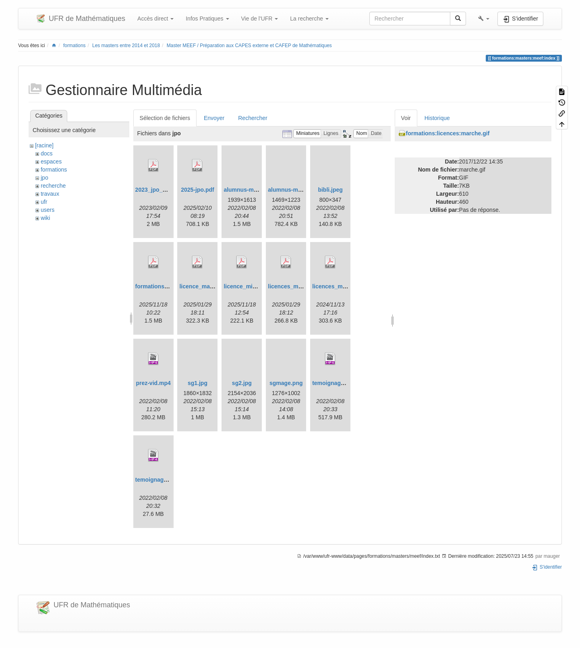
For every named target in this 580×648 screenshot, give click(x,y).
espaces (51, 161)
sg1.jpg (197, 383)
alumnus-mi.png (245, 189)
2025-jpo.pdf (197, 189)
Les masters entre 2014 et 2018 (126, 45)
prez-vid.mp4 (153, 383)
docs (47, 153)
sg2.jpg (242, 383)
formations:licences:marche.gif (448, 133)
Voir (406, 118)
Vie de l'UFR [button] (259, 18)
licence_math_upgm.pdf (211, 286)
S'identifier (547, 567)
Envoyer (214, 118)
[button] (483, 18)
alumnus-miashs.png (296, 189)
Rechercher (252, 118)
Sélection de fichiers (165, 118)
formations (74, 45)
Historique (437, 118)
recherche (53, 185)
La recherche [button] (309, 18)
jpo (44, 177)
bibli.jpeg (330, 189)
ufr (44, 202)
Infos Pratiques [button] (207, 18)
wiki (45, 218)
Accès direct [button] (155, 18)
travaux (50, 193)
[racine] (44, 145)
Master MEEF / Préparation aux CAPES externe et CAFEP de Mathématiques (249, 45)
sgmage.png (285, 383)
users (47, 210)
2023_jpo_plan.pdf (159, 189)
